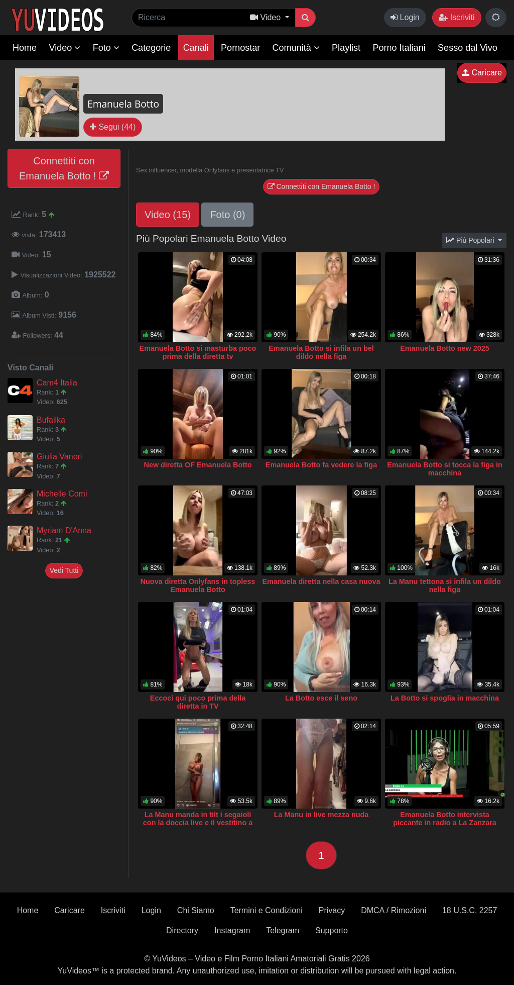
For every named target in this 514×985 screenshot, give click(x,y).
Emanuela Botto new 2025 (444, 348)
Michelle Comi (62, 493)
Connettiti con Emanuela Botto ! (64, 168)
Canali (196, 48)
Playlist (346, 48)
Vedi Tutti (64, 570)
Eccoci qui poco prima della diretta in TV (197, 702)
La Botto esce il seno (321, 698)
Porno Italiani (399, 48)
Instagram (232, 930)
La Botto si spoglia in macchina (445, 698)
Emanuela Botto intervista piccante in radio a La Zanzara (444, 819)
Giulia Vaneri (59, 456)
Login (405, 17)
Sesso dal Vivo (467, 48)
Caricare (482, 72)
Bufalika (51, 420)
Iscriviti (456, 17)
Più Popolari (471, 240)
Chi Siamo (195, 910)
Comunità (296, 48)
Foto (106, 48)
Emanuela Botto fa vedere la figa (321, 465)
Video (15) (168, 214)
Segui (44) (113, 127)
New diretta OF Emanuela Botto (197, 465)
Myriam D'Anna (64, 530)
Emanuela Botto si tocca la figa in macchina (444, 469)
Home (25, 48)
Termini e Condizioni (266, 910)
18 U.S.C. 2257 (469, 910)
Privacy (332, 910)
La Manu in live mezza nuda (321, 815)
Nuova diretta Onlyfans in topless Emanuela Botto (198, 585)
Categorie (151, 48)
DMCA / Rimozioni (393, 910)
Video (64, 48)
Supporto (331, 930)
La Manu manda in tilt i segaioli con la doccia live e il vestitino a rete (197, 823)
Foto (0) (227, 214)
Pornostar (240, 48)
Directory (182, 930)
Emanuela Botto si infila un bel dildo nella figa (321, 352)
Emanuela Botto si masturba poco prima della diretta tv (198, 352)
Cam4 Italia (57, 382)
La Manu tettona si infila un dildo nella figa (445, 585)
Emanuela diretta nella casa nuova (321, 581)
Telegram (282, 930)
